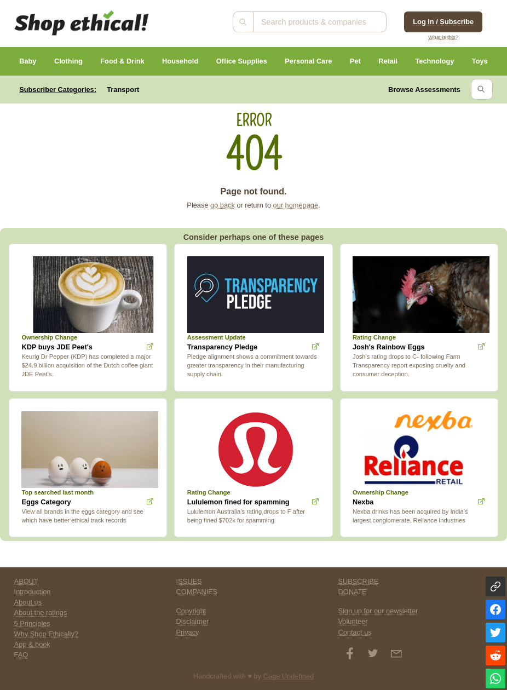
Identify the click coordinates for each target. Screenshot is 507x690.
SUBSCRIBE (358, 581)
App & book (32, 644)
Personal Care (308, 61)
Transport (123, 89)
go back (222, 205)
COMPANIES (197, 592)
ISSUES (189, 581)
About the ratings (40, 612)
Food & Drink (122, 61)
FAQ (21, 655)
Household (180, 61)
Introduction (32, 592)
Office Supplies (241, 61)
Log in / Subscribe (443, 22)
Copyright (191, 611)
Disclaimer (192, 621)
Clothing (68, 61)
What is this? (443, 37)
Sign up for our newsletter (378, 611)
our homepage (296, 205)
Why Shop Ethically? (46, 634)
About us (28, 602)
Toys (480, 61)
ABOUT (26, 581)
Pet (355, 61)
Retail (387, 61)
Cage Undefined (288, 676)
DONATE (352, 592)
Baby (27, 61)
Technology (434, 61)
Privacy (187, 632)
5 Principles (32, 623)
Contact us (354, 632)
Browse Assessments (424, 89)
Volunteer (352, 621)
